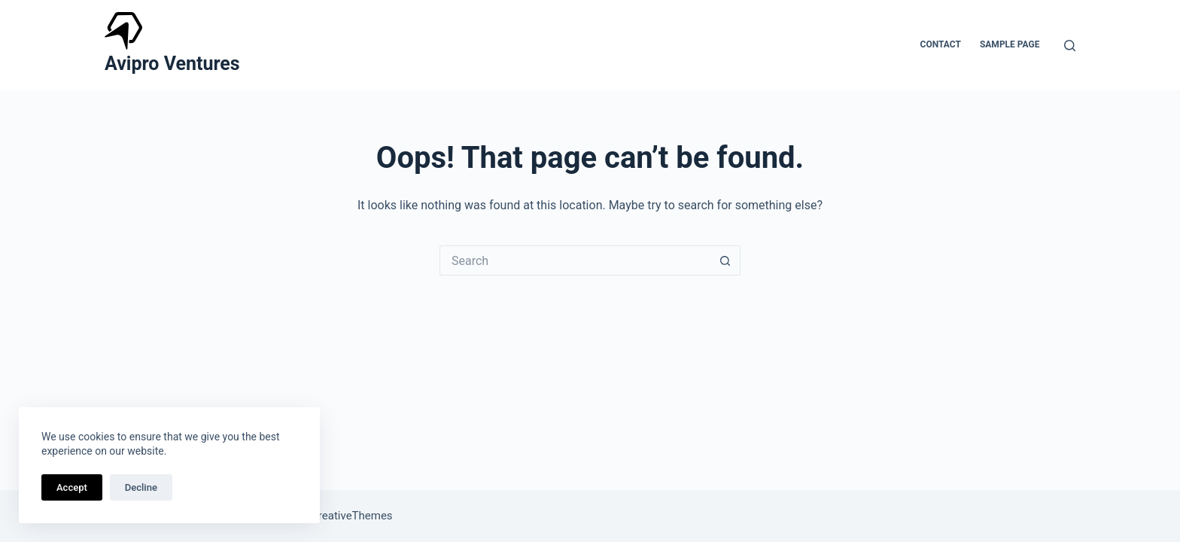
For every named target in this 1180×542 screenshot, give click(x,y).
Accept (71, 487)
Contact (940, 44)
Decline (141, 487)
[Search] (1069, 45)
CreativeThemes (352, 515)
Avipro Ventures (172, 64)
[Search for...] (574, 260)
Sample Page (1010, 44)
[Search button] (725, 260)
